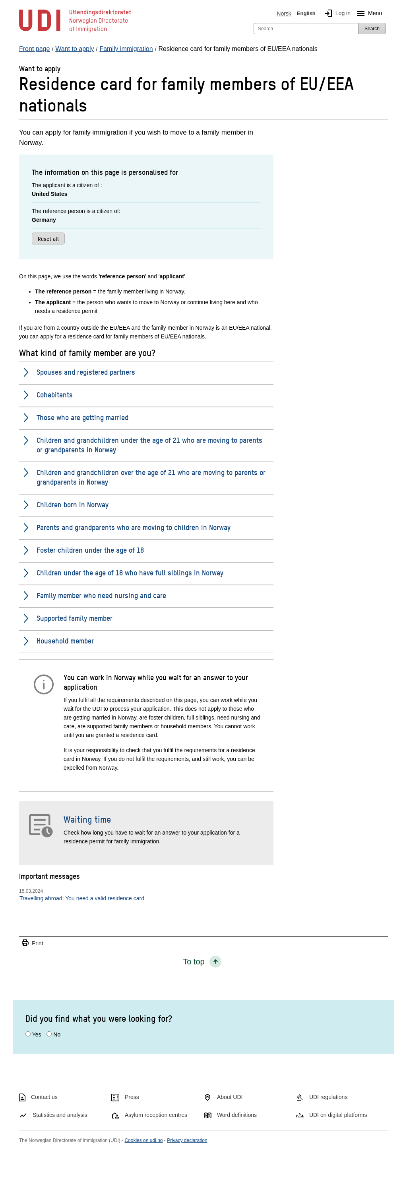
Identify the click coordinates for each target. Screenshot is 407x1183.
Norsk (284, 13)
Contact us (44, 1097)
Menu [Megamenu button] (368, 13)
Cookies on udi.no (143, 1140)
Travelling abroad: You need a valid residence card (81, 898)
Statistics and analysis (60, 1115)
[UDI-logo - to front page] (75, 32)
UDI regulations (328, 1097)
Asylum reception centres (156, 1115)
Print (32, 943)
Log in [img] (336, 13)
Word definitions (237, 1115)
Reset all (48, 238)
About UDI (230, 1097)
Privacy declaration (187, 1140)
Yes (36, 1034)
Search (372, 28)
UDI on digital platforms (338, 1115)
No (56, 1034)
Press (132, 1097)
